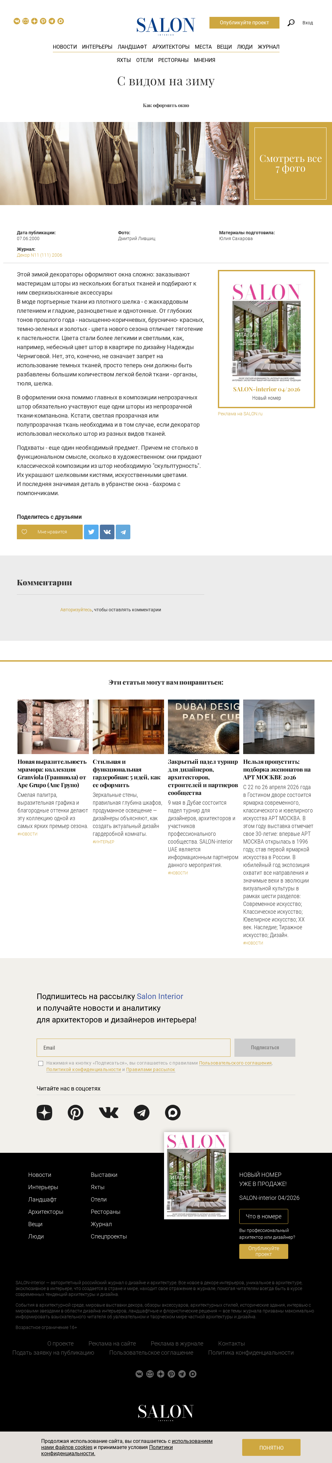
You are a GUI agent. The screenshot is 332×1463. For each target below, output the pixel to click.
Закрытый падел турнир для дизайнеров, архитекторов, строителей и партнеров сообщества (203, 777)
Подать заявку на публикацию (53, 1352)
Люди (245, 47)
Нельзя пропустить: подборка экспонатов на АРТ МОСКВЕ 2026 (277, 769)
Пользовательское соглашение (151, 1352)
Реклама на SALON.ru (240, 413)
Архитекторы (171, 47)
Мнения (204, 60)
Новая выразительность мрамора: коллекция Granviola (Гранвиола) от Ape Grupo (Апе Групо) (52, 773)
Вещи (224, 47)
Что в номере (263, 1216)
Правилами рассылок (150, 1069)
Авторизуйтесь (76, 609)
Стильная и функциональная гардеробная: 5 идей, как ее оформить (126, 773)
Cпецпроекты (109, 1236)
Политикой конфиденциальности (83, 1069)
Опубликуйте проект (244, 22)
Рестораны (173, 60)
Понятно (271, 1448)
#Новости (28, 834)
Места (203, 47)
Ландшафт (132, 47)
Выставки (104, 1174)
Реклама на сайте (112, 1343)
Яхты (124, 60)
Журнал (268, 47)
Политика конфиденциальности (251, 1352)
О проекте (60, 1343)
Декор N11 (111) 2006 (39, 255)
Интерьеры (97, 47)
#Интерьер (103, 842)
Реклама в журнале (177, 1343)
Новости (65, 47)
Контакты (231, 1343)
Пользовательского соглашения (235, 1063)
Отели (144, 60)
